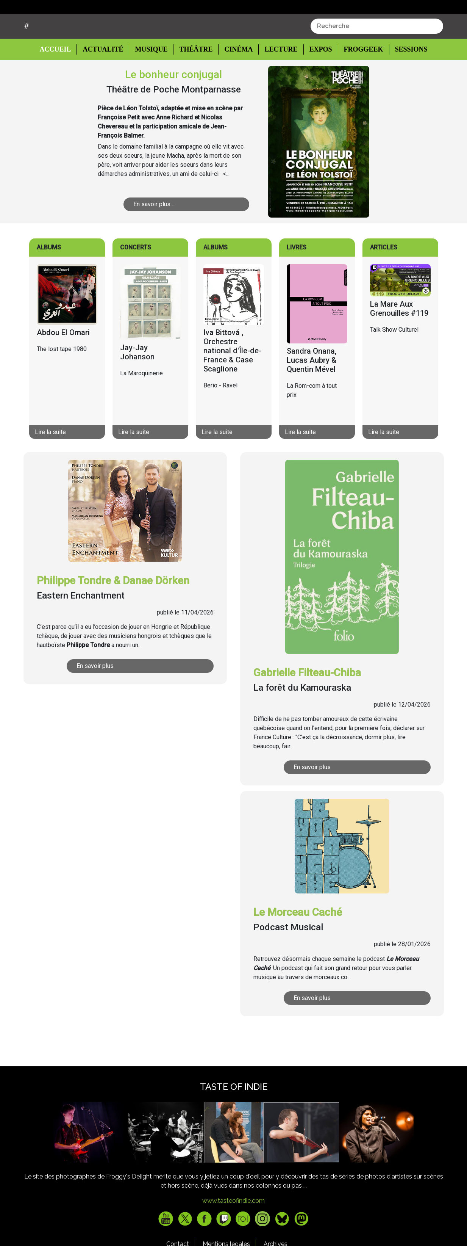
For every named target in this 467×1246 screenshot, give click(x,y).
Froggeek (359, 78)
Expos (316, 78)
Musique (151, 78)
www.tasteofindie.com (233, 1229)
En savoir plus (126, 694)
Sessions (407, 78)
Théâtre (195, 78)
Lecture (278, 78)
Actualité (104, 78)
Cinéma (236, 78)
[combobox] (376, 55)
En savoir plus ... (182, 233)
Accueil (61, 77)
